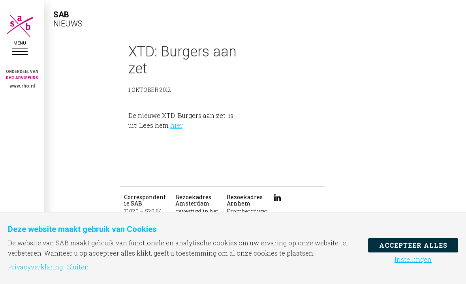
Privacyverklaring (35, 267)
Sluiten (78, 267)
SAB (19, 26)
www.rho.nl (22, 86)
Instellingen (413, 259)
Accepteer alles (413, 245)
